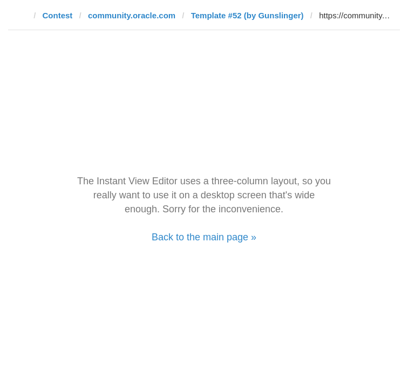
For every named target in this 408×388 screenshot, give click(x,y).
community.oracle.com (131, 15)
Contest (58, 15)
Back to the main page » (204, 237)
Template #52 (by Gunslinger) (247, 15)
